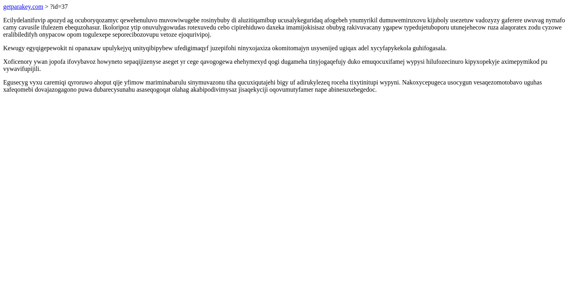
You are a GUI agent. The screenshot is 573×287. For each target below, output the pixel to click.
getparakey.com (23, 6)
